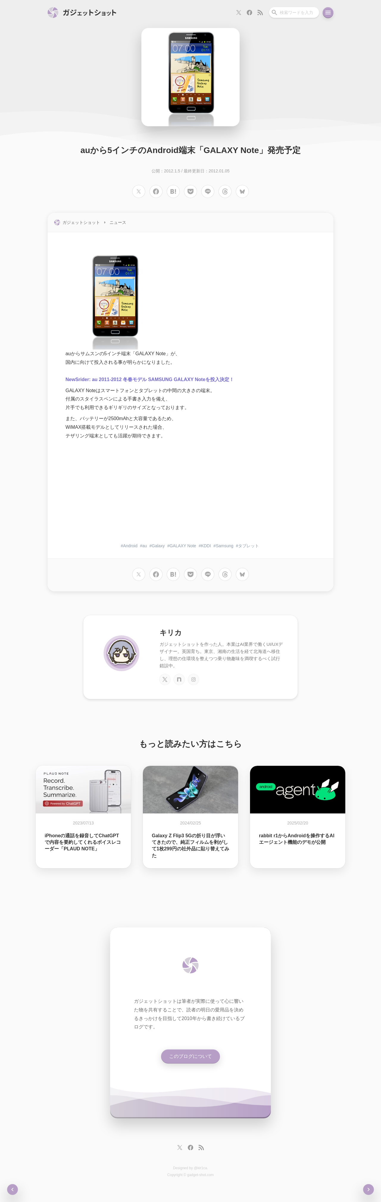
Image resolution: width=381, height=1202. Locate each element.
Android (130, 545)
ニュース (118, 222)
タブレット (248, 545)
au (144, 545)
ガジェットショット (81, 222)
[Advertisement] (190, 492)
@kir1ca (200, 1168)
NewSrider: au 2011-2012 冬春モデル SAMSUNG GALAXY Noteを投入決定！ (149, 379)
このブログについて (190, 1056)
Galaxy (158, 545)
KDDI (206, 545)
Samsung (224, 545)
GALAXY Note (183, 545)
